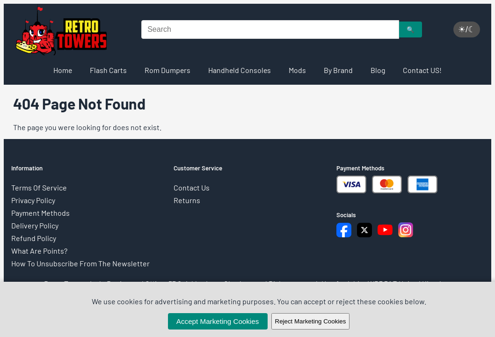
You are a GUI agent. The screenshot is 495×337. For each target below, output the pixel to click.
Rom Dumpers (167, 70)
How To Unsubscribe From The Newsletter (80, 263)
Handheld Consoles (239, 70)
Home (62, 70)
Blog (378, 70)
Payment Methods (40, 212)
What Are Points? (39, 250)
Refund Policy (33, 238)
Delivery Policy (34, 225)
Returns (187, 200)
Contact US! (422, 70)
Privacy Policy (33, 200)
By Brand (338, 70)
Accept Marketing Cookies (217, 321)
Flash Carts (108, 70)
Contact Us (192, 187)
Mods (297, 70)
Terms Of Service (39, 187)
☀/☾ (466, 29)
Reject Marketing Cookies (310, 321)
